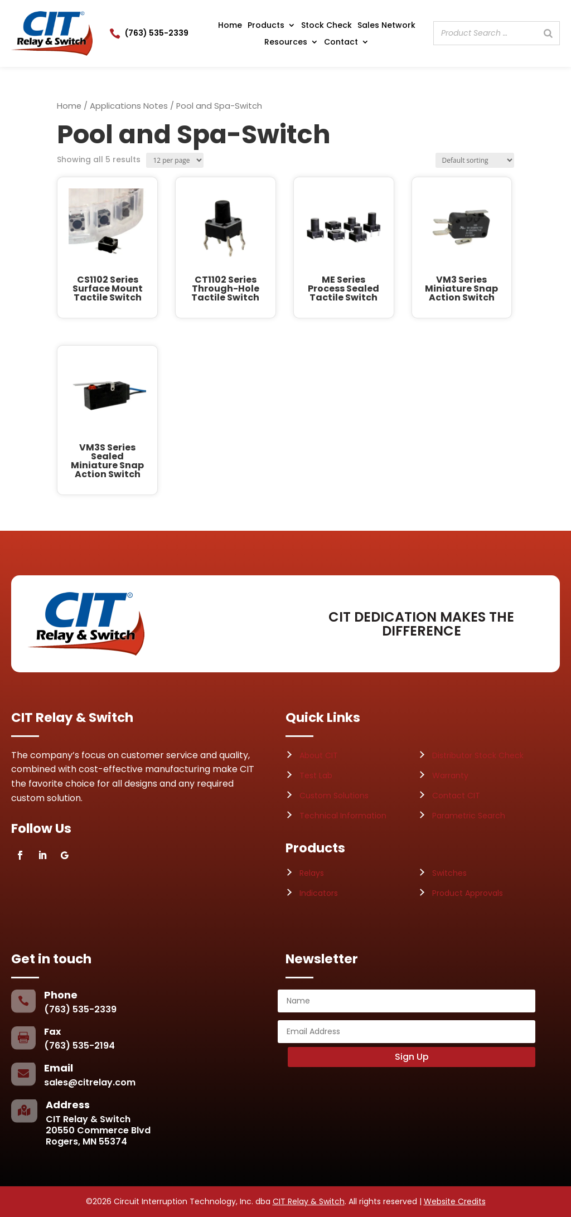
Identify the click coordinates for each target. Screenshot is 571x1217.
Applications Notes (129, 105)
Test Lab (315, 775)
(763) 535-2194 (79, 1045)
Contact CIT (456, 795)
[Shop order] (474, 160)
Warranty (450, 775)
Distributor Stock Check (478, 755)
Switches (449, 873)
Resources (285, 42)
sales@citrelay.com (90, 1082)
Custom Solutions (334, 795)
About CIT (318, 755)
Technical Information (342, 815)
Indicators (318, 893)
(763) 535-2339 (156, 32)
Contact (341, 42)
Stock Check (326, 26)
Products (266, 26)
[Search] (548, 33)
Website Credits (455, 1201)
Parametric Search (468, 815)
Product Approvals (467, 893)
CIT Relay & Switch (309, 1201)
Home (230, 26)
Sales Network (386, 26)
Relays (311, 873)
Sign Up (412, 1056)
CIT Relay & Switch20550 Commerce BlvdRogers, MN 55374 (98, 1130)
